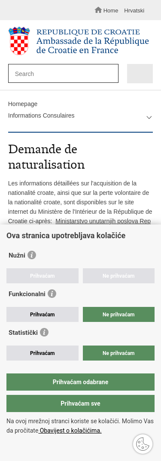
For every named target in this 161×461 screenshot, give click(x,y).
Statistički (23, 333)
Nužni (17, 255)
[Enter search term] (60, 74)
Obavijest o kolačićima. (69, 430)
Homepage (23, 103)
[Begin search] (109, 74)
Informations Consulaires (41, 115)
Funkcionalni (27, 294)
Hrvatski (134, 10)
